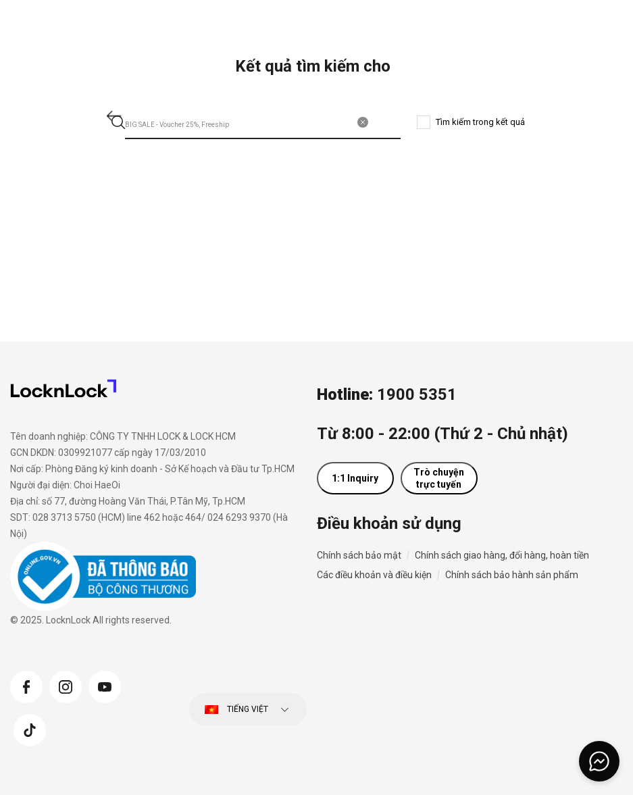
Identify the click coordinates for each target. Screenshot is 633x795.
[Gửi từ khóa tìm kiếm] (118, 122)
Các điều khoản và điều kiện (374, 574)
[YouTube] (104, 685)
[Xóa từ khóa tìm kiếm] (362, 122)
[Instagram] (65, 685)
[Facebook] (26, 685)
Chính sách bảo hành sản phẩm (511, 574)
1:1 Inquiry (355, 478)
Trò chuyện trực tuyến (438, 478)
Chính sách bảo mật (359, 555)
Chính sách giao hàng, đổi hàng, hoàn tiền (502, 555)
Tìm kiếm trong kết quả (480, 122)
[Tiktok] (30, 729)
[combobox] (263, 122)
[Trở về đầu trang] (605, 729)
